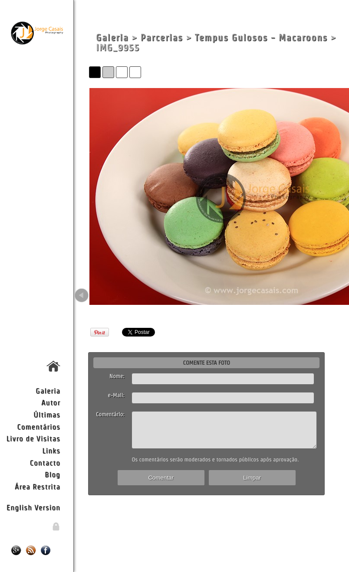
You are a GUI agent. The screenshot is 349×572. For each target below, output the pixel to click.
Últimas (46, 414)
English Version (33, 507)
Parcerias (162, 37)
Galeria (48, 390)
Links (51, 450)
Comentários (38, 426)
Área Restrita (37, 486)
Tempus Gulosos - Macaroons (261, 37)
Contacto (45, 462)
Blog (52, 474)
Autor (50, 402)
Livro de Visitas (33, 438)
